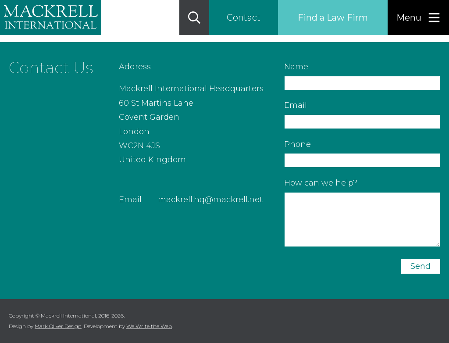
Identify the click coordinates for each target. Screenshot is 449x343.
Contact (243, 17)
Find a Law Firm (333, 17)
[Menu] (418, 17)
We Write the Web (149, 326)
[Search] (194, 17)
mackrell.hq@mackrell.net (210, 199)
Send (420, 266)
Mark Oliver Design (58, 326)
